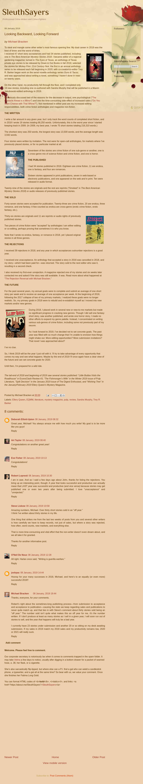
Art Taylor (16, 440)
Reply (14, 431)
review (72, 399)
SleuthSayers (25, 12)
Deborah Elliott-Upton (22, 419)
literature (39, 399)
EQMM (29, 399)
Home (55, 757)
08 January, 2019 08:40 (34, 440)
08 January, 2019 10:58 (37, 506)
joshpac (15, 572)
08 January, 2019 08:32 (46, 419)
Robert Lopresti (19, 476)
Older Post (98, 757)
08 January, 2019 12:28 (39, 555)
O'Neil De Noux (19, 555)
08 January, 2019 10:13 (35, 458)
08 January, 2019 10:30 (40, 476)
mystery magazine (54, 399)
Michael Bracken (20, 593)
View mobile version (55, 763)
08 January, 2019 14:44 (32, 572)
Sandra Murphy (84, 399)
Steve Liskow (18, 506)
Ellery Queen (18, 399)
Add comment (13, 643)
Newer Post (11, 757)
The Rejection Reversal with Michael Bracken (27, 278)
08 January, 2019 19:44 (44, 593)
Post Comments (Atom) (61, 776)
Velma (17, 660)
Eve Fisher (16, 458)
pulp (66, 399)
